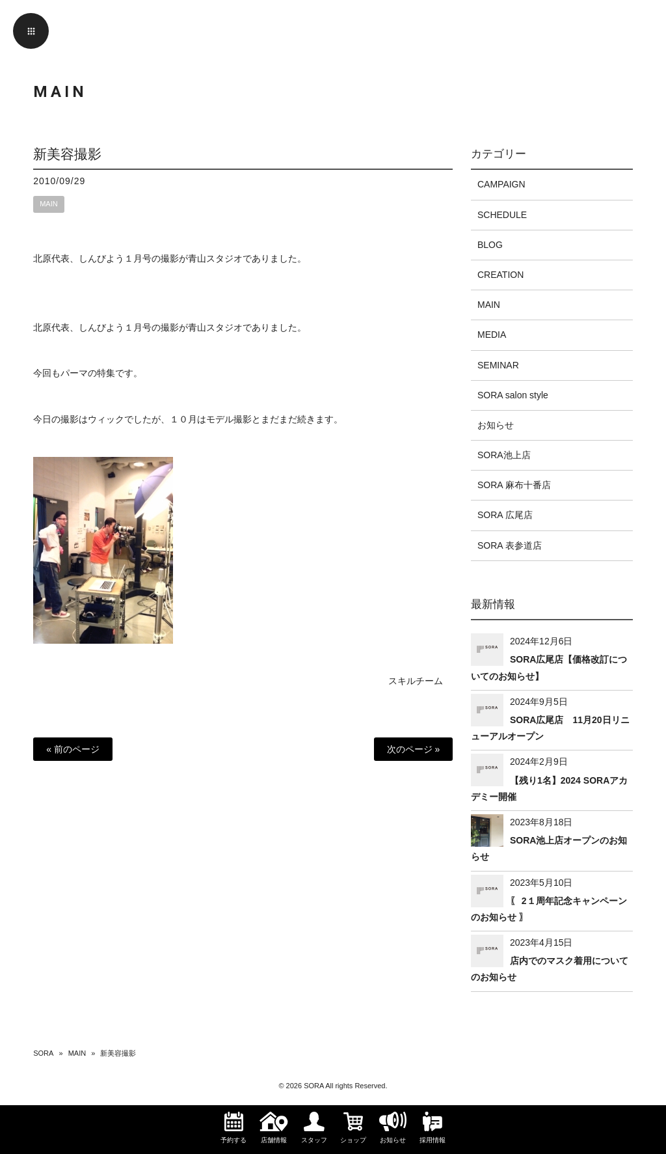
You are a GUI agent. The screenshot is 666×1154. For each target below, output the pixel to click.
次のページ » (413, 749)
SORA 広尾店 (505, 515)
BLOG (490, 245)
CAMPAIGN (501, 184)
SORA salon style (512, 395)
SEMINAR (498, 365)
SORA (43, 1053)
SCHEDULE (502, 215)
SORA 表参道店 (509, 545)
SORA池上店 (504, 455)
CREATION (500, 274)
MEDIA (491, 334)
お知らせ (495, 425)
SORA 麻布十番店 (514, 485)
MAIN (49, 204)
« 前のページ (73, 749)
